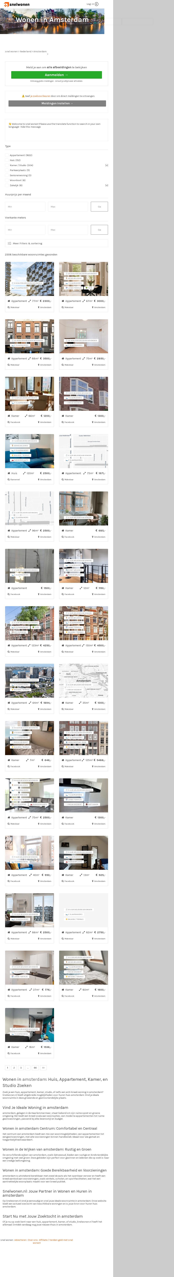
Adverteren (20, 1252)
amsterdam (34, 1092)
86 (35, 1080)
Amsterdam (40, 64)
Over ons (33, 1252)
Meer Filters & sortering (27, 256)
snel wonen (7, 1252)
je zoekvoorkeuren (40, 108)
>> (43, 1080)
